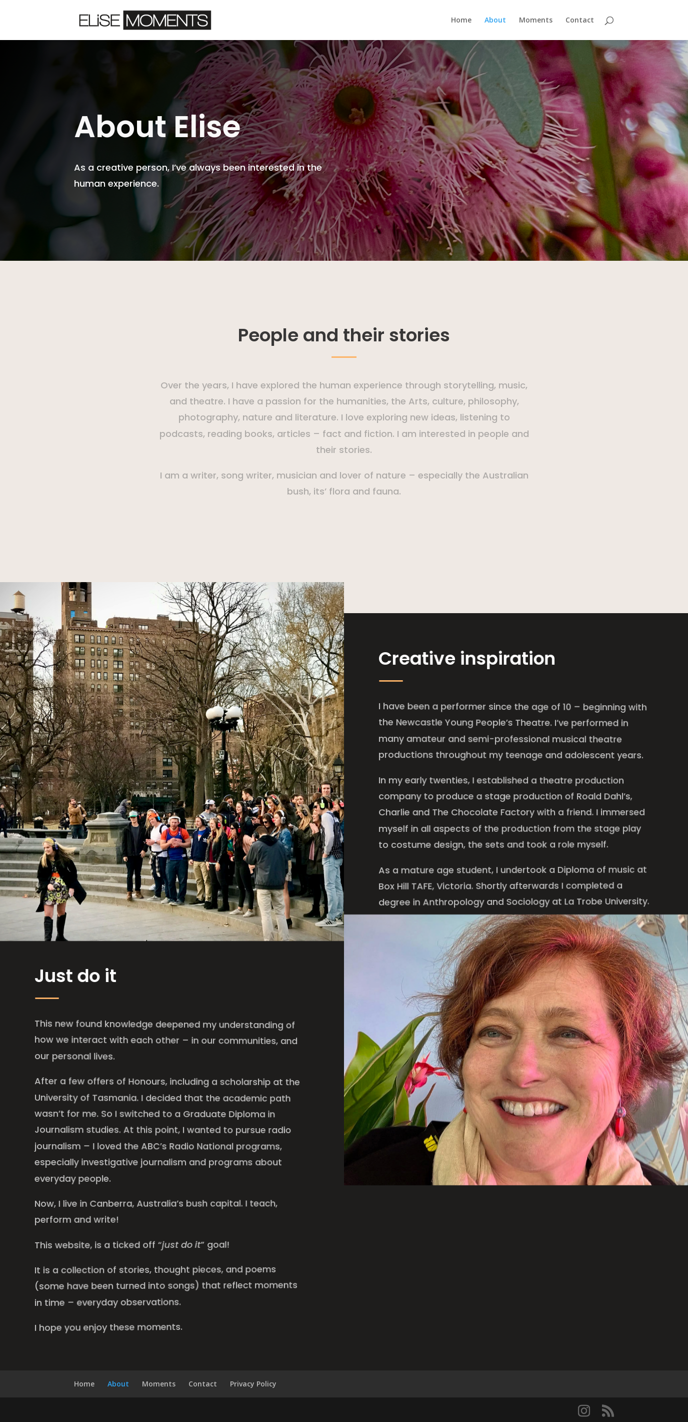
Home (461, 21)
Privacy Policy (253, 1383)
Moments (535, 21)
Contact (580, 21)
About (495, 21)
